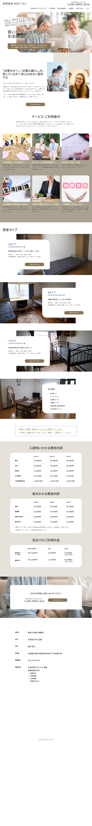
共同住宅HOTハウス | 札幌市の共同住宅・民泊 (14, 3)
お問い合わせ (80, 8)
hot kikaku (50, 739)
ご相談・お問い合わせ (35, 104)
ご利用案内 (52, 8)
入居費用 (71, 8)
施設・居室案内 (62, 8)
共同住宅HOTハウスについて (38, 8)
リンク (87, 8)
